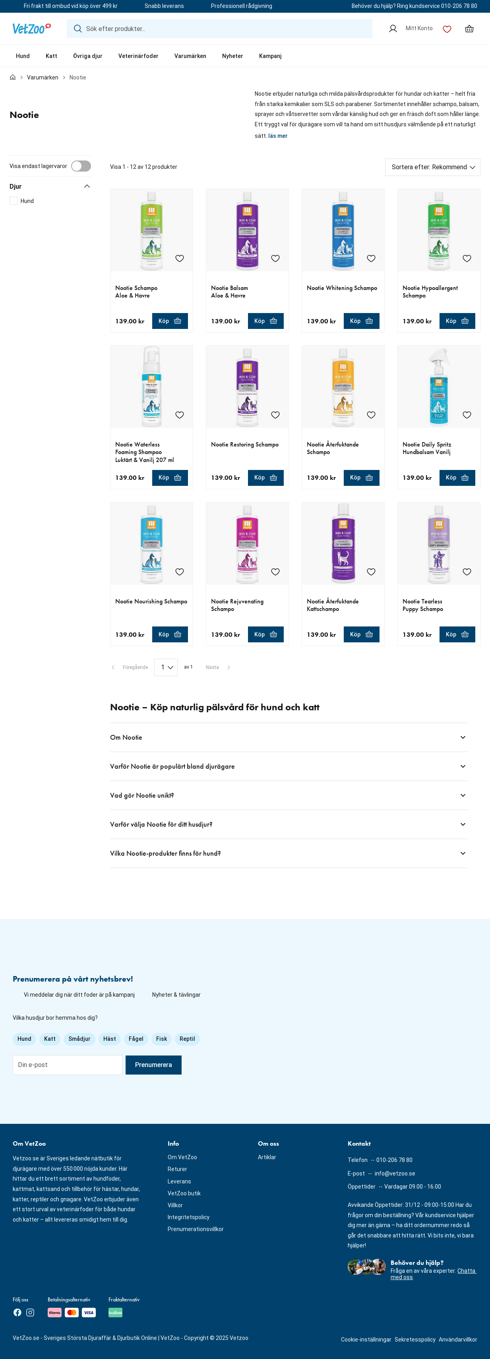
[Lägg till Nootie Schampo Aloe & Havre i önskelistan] (180, 258)
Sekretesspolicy (415, 1339)
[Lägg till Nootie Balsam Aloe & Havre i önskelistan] (275, 258)
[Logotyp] (32, 29)
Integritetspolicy (188, 1217)
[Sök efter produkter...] (219, 28)
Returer (177, 1169)
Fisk (161, 1039)
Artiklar (267, 1157)
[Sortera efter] (432, 167)
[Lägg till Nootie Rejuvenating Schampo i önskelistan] (275, 572)
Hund (23, 56)
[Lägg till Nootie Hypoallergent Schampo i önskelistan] (467, 258)
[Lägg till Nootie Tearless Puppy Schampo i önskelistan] (467, 572)
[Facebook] (17, 1312)
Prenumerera (153, 1065)
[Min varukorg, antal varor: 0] (469, 29)
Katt (51, 56)
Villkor (175, 1205)
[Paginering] (166, 667)
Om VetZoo (182, 1157)
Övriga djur (88, 56)
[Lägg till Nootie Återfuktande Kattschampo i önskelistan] (371, 572)
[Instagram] (30, 1312)
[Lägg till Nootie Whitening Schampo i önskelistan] (371, 258)
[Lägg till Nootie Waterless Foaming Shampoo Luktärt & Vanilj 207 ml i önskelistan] (180, 415)
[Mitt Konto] (410, 28)
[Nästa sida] (219, 667)
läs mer (278, 136)
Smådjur (79, 1039)
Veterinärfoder (138, 56)
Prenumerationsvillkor (196, 1229)
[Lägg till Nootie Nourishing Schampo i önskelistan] (180, 572)
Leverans (179, 1181)
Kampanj (270, 56)
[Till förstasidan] (13, 78)
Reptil (187, 1039)
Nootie (78, 77)
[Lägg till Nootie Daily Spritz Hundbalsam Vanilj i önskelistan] (467, 415)
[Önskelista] (447, 29)
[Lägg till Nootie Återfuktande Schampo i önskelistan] (371, 415)
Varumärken (190, 56)
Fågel (136, 1039)
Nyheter (232, 56)
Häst (109, 1039)
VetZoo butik (184, 1193)
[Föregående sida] (129, 667)
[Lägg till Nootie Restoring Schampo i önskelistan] (275, 415)
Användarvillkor (458, 1339)
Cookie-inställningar (366, 1339)
